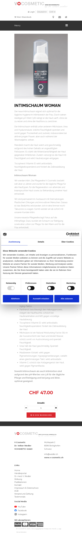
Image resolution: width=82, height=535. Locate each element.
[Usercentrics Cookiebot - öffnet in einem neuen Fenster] (68, 234)
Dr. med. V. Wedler (22, 476)
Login (31, 12)
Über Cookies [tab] (67, 242)
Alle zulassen (67, 299)
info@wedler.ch (51, 454)
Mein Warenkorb (22, 17)
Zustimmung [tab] (14, 242)
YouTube (20, 507)
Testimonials (19, 497)
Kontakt (17, 485)
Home (17, 470)
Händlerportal (20, 473)
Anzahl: (41, 403)
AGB (16, 491)
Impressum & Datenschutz (26, 488)
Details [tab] (41, 242)
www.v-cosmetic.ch (53, 457)
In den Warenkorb (41, 415)
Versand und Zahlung (23, 494)
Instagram (20, 514)
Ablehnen (15, 299)
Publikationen (20, 482)
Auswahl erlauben (41, 299)
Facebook (20, 510)
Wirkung (18, 479)
